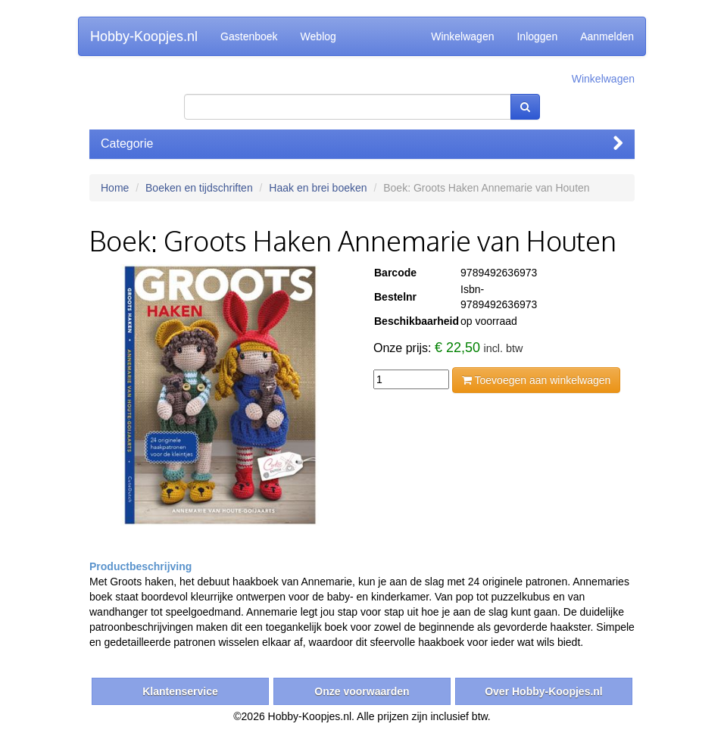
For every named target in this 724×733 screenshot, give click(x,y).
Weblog (318, 36)
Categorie (362, 143)
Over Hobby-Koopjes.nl (544, 691)
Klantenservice (180, 691)
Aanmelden (607, 36)
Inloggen (536, 36)
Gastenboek (249, 36)
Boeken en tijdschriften (199, 188)
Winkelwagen (462, 36)
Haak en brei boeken (318, 188)
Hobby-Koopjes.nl (144, 36)
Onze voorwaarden (361, 691)
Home (115, 188)
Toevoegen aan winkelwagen (536, 380)
